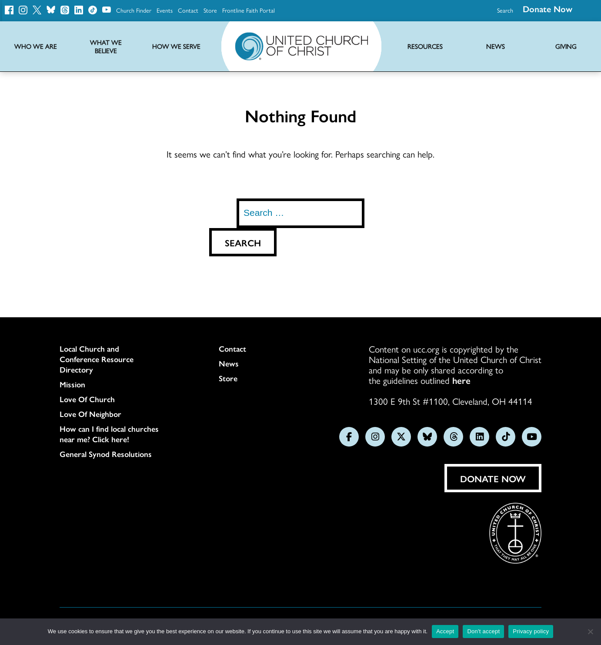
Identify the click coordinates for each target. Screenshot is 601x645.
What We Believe (106, 46)
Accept (445, 631)
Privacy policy (531, 631)
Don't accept (483, 631)
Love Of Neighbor (90, 414)
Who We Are (35, 46)
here (461, 379)
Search (505, 10)
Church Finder (133, 10)
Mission (72, 384)
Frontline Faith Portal (248, 10)
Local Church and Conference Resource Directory (97, 359)
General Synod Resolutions (106, 454)
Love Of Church (87, 399)
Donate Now (493, 478)
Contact (188, 10)
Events (165, 10)
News (229, 363)
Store (210, 10)
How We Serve (176, 46)
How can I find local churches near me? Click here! (109, 433)
